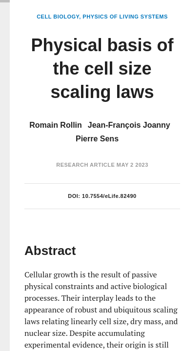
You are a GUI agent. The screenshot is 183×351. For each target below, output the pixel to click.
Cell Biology (58, 17)
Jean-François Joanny (129, 125)
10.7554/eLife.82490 (109, 196)
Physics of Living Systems (124, 17)
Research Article (85, 165)
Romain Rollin (55, 125)
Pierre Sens (97, 139)
